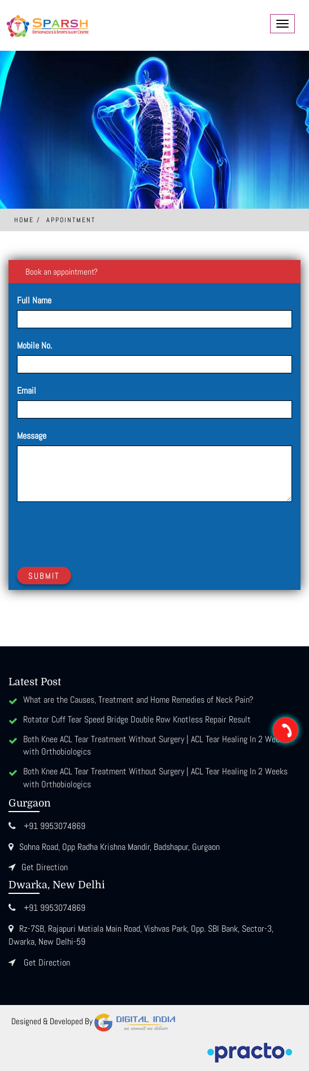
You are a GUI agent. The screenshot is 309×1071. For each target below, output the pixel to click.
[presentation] (103, 532)
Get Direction (44, 867)
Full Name (34, 300)
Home (24, 219)
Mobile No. (34, 345)
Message (31, 436)
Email (26, 390)
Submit (44, 575)
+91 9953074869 (54, 826)
